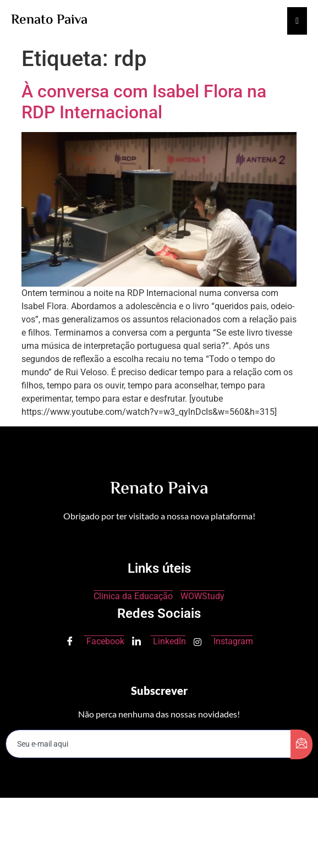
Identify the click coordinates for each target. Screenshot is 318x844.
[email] (149, 744)
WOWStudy (202, 596)
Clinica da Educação (133, 596)
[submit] (301, 744)
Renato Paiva (49, 20)
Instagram (223, 641)
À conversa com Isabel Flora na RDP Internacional (143, 102)
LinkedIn (159, 642)
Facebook (94, 642)
